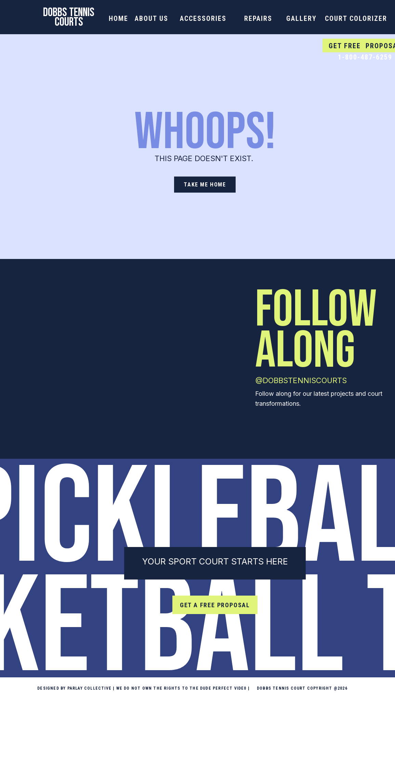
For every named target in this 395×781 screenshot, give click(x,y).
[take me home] (205, 185)
